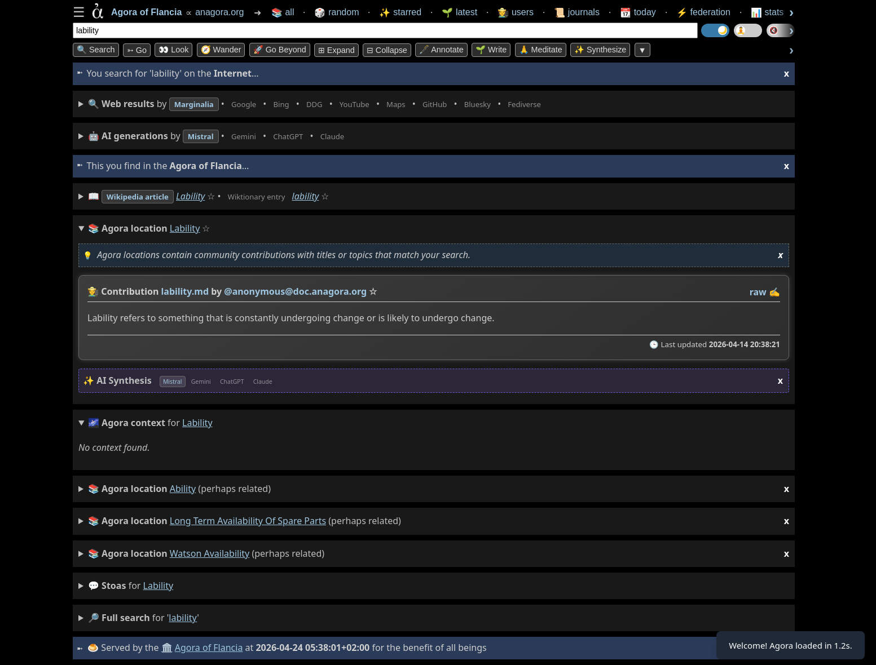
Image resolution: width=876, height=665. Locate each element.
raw (758, 292)
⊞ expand (336, 50)
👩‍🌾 (93, 291)
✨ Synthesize (600, 49)
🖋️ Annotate (441, 49)
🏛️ (168, 647)
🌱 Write (491, 49)
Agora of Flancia (211, 647)
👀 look (173, 49)
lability (332, 196)
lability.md (185, 291)
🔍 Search (96, 49)
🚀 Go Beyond (279, 49)
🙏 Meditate (540, 49)
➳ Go (137, 50)
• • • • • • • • (342, 104)
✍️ (774, 292)
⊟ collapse (387, 50)
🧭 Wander (221, 49)
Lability (204, 196)
